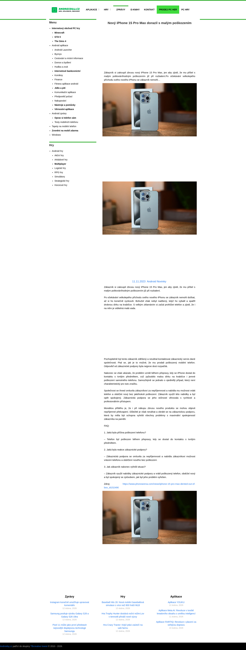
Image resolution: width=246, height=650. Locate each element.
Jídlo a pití (60, 88)
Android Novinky (156, 281)
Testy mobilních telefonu (66, 122)
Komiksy (59, 75)
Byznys (58, 54)
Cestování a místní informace (69, 58)
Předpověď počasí (63, 96)
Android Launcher (63, 50)
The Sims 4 (60, 41)
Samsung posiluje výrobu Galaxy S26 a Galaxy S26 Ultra (69, 615)
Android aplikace (60, 45)
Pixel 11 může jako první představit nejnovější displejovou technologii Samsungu (70, 628)
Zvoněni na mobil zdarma (65, 130)
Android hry (57, 151)
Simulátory (60, 176)
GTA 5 (58, 37)
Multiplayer (60, 164)
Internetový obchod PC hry (66, 28)
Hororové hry (61, 185)
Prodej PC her (168, 9)
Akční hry (59, 155)
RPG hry (59, 172)
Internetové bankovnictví (67, 71)
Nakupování (60, 100)
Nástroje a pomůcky (65, 105)
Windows (56, 135)
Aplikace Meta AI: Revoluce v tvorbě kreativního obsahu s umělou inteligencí (176, 612)
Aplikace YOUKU (176, 602)
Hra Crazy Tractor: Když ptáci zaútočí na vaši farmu (122, 626)
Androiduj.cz (6, 646)
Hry (106, 9)
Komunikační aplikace (65, 92)
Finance (58, 79)
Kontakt (149, 9)
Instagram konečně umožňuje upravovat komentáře (69, 604)
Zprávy (120, 9)
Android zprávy (59, 113)
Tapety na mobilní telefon (64, 126)
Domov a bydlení (63, 62)
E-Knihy (135, 9)
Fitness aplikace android (66, 83)
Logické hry (60, 168)
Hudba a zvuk (61, 67)
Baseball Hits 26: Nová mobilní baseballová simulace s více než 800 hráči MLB (123, 604)
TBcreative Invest (38, 646)
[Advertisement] (149, 47)
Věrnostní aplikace (64, 109)
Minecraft (59, 32)
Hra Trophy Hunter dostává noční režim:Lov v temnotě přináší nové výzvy (123, 615)
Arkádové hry (61, 159)
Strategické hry (62, 181)
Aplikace (91, 9)
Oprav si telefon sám (65, 118)
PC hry (185, 9)
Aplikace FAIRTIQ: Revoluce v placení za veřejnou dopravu (176, 623)
